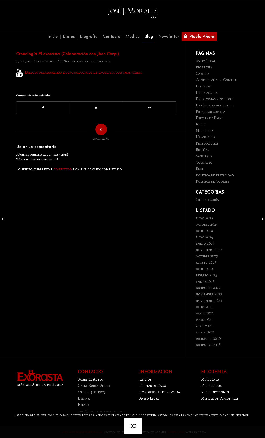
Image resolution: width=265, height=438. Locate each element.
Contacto (204, 162)
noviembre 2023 (209, 249)
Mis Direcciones (215, 392)
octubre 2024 (207, 224)
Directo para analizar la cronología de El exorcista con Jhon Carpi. (83, 72)
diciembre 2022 (208, 287)
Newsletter (205, 137)
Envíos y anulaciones (214, 105)
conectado (62, 169)
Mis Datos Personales (219, 398)
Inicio (201, 124)
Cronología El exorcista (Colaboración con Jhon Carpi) (67, 54)
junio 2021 (205, 313)
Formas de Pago (209, 118)
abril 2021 (204, 325)
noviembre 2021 (209, 300)
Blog (200, 168)
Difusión (203, 86)
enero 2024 (205, 243)
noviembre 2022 (209, 294)
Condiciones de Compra (216, 79)
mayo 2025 (204, 218)
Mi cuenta (204, 130)
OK (133, 426)
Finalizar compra (210, 111)
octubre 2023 (207, 256)
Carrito (202, 73)
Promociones (207, 143)
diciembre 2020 (208, 338)
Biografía (204, 67)
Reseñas (202, 149)
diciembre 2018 (208, 344)
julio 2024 (204, 230)
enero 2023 (205, 281)
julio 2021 (204, 306)
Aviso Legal (206, 60)
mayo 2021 (204, 319)
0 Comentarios (46, 61)
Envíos (145, 379)
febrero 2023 (206, 275)
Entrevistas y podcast (214, 98)
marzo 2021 (205, 332)
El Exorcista (101, 61)
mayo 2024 (204, 237)
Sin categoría (73, 61)
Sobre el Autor (90, 379)
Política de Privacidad (215, 175)
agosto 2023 (206, 262)
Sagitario (204, 156)
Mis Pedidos (211, 385)
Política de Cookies (212, 181)
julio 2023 (204, 268)
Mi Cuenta (210, 379)
